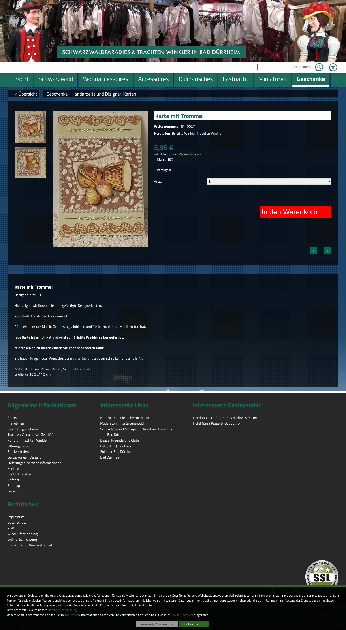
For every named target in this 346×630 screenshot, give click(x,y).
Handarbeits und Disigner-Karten (103, 93)
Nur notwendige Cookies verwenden (157, 624)
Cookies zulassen (193, 624)
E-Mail (140, 358)
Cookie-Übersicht (182, 614)
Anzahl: (159, 181)
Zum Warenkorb (333, 64)
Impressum (71, 614)
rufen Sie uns (83, 358)
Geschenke (57, 93)
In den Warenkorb (289, 212)
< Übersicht (26, 93)
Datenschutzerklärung (62, 609)
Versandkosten (190, 154)
